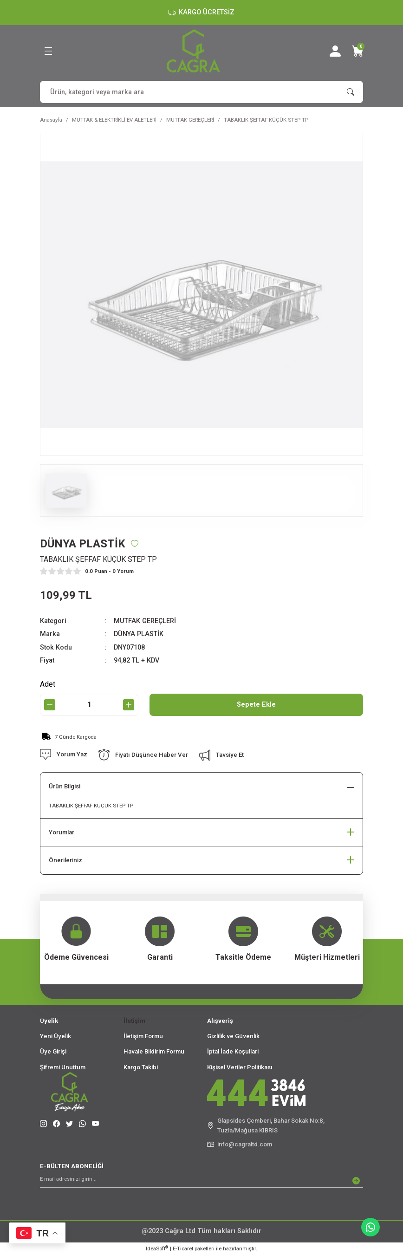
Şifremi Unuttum (62, 1067)
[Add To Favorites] (134, 543)
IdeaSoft (157, 1248)
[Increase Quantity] (128, 704)
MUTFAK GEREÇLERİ (145, 621)
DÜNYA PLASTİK (138, 634)
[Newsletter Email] (201, 1181)
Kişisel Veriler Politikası (240, 1067)
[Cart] (357, 51)
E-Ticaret (183, 1248)
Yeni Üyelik (55, 1036)
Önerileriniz (65, 860)
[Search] (201, 92)
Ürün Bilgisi (64, 786)
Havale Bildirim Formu (154, 1051)
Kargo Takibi (141, 1067)
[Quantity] (89, 704)
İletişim (134, 1020)
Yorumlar (61, 832)
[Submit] (356, 1181)
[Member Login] (335, 51)
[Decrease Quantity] (49, 704)
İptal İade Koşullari (233, 1051)
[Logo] (193, 50)
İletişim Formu (143, 1036)
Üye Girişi (53, 1051)
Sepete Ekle (256, 705)
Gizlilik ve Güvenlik (233, 1036)
